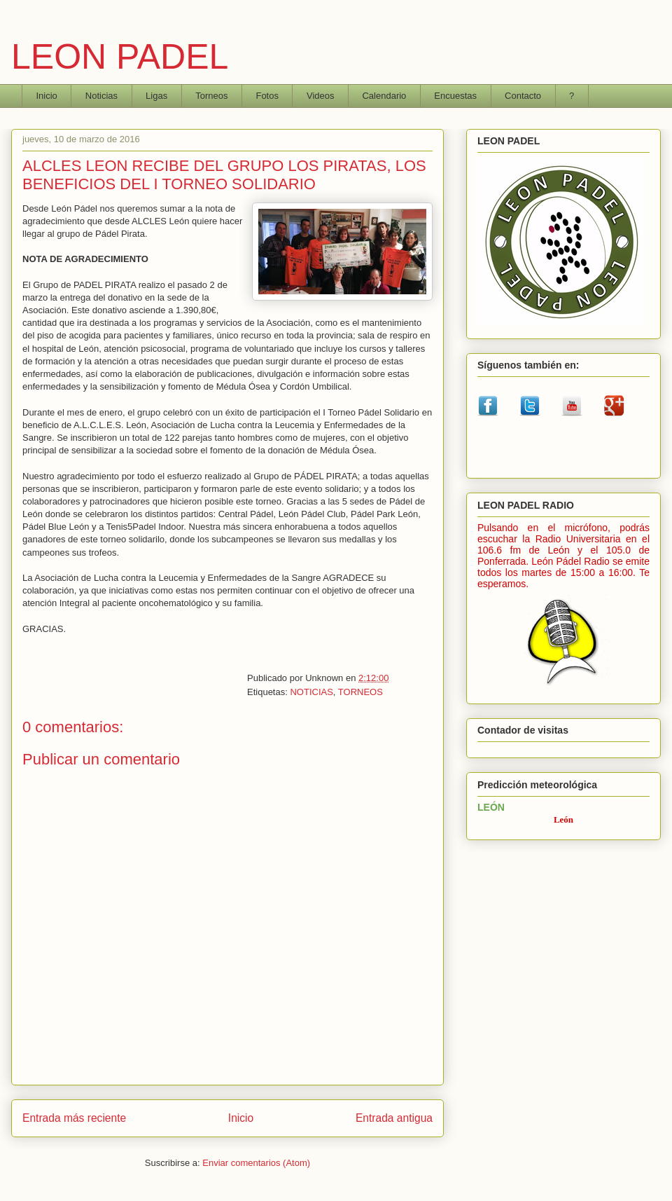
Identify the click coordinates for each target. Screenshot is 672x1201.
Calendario (384, 95)
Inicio (46, 95)
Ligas (156, 95)
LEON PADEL (119, 56)
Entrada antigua (394, 1118)
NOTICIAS (311, 692)
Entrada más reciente (74, 1118)
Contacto (523, 95)
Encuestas (455, 95)
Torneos (211, 95)
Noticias (101, 95)
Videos (321, 95)
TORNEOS (360, 692)
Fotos (267, 95)
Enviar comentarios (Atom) (256, 1163)
